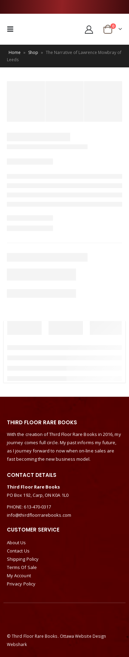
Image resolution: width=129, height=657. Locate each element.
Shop (33, 52)
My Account (19, 575)
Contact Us (18, 551)
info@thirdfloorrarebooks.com (39, 515)
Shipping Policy (23, 559)
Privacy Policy (21, 584)
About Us (16, 542)
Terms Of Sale (22, 567)
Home (15, 52)
